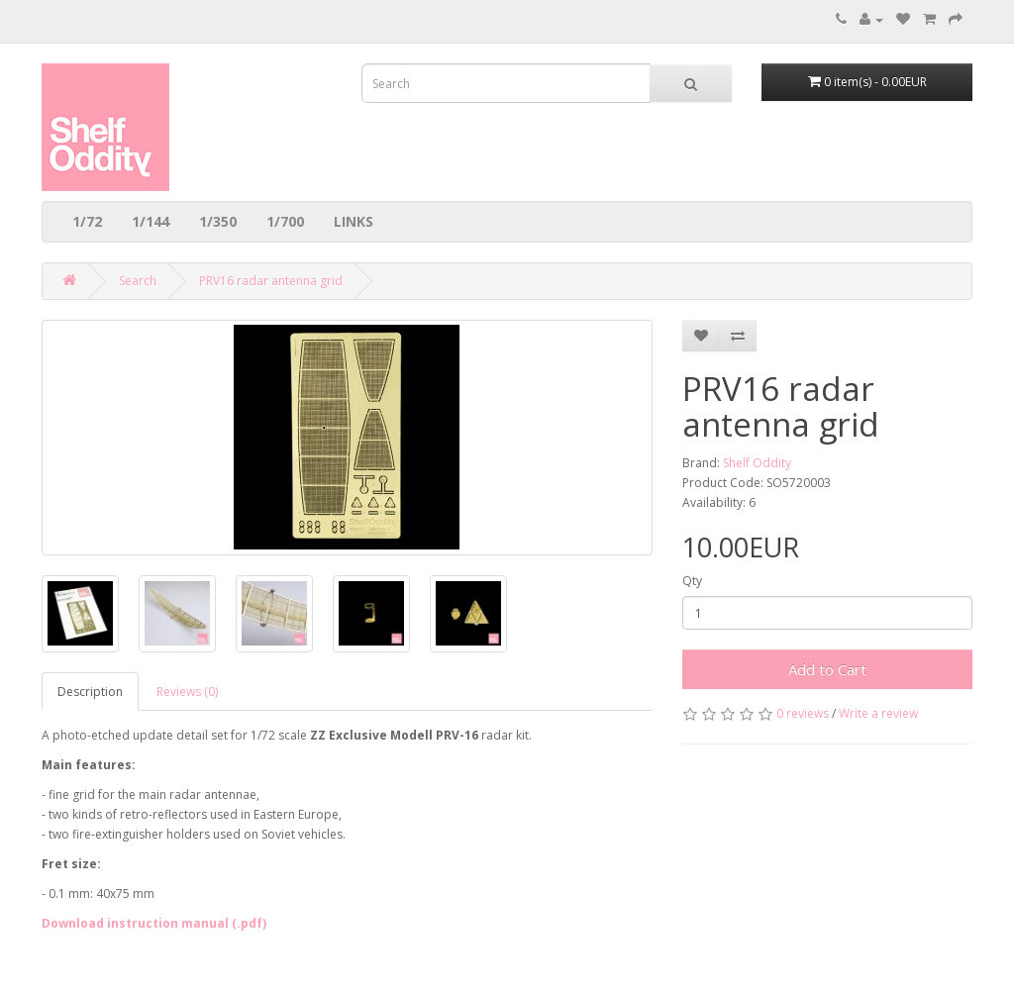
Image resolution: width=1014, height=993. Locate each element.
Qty (692, 580)
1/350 (218, 221)
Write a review (878, 713)
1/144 (150, 221)
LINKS (353, 221)
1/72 (87, 221)
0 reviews (802, 713)
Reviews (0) (187, 691)
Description (90, 691)
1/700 (285, 221)
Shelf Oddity (757, 462)
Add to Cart (827, 669)
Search (137, 280)
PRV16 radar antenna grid (271, 280)
